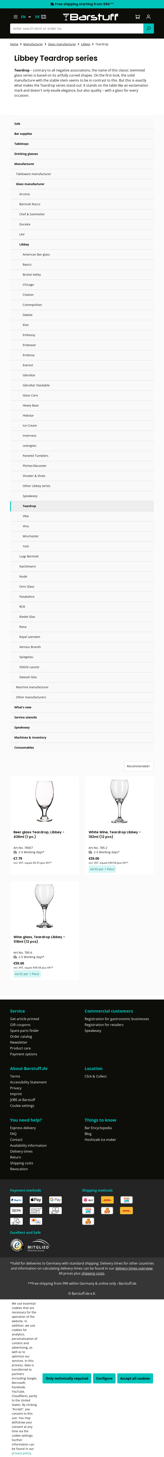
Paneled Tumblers (35, 456)
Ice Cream (30, 425)
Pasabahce (27, 597)
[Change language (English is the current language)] (28, 17)
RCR (22, 607)
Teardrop (29, 506)
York (26, 546)
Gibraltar (29, 375)
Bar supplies (23, 134)
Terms (15, 1076)
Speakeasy (30, 496)
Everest (28, 365)
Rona (23, 627)
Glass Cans (30, 395)
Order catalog (21, 1036)
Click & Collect (96, 1076)
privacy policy (21, 1453)
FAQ (13, 1133)
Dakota (27, 315)
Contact (16, 1139)
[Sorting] (139, 766)
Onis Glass (26, 586)
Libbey (24, 244)
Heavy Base (31, 405)
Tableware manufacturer (33, 174)
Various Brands (30, 647)
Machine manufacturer (32, 687)
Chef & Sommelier (32, 214)
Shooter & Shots (34, 476)
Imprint (16, 1094)
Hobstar (28, 415)
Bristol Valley (32, 275)
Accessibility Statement (28, 1082)
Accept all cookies (135, 1378)
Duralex (24, 224)
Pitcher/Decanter (35, 466)
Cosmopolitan (32, 305)
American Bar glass (36, 254)
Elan (26, 325)
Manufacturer (24, 164)
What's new (22, 707)
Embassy (29, 335)
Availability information (28, 1145)
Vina (26, 526)
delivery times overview (133, 1268)
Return (15, 1157)
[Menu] (15, 17)
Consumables (24, 747)
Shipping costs (21, 1163)
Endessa (29, 355)
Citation (28, 295)
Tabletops (21, 144)
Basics (27, 264)
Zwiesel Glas (28, 677)
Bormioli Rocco (29, 204)
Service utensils (25, 717)
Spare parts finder (24, 1030)
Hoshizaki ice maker (100, 1139)
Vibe (26, 516)
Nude (23, 576)
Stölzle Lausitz (29, 667)
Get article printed (24, 1019)
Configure (104, 1378)
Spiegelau (26, 657)
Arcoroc (24, 194)
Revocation (19, 1169)
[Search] (148, 28)
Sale (17, 124)
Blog (88, 1133)
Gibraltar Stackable (36, 385)
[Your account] (148, 17)
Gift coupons (20, 1024)
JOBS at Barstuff (22, 1099)
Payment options (23, 1054)
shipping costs (92, 1273)
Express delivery (23, 1128)
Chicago (28, 285)
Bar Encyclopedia (98, 1128)
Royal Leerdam (29, 637)
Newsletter (18, 1042)
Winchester (31, 536)
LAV (21, 234)
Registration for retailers (104, 1024)
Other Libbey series (36, 486)
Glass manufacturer (30, 184)
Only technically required (67, 1378)
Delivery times (21, 1151)
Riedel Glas (27, 617)
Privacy (15, 1088)
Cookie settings (22, 1105)
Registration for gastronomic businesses (117, 1019)
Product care (20, 1048)
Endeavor (29, 345)
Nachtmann (27, 566)
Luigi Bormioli (29, 556)
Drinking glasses (26, 154)
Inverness (29, 436)
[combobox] (77, 28)
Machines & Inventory (30, 737)
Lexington (29, 446)
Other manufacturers (31, 697)
